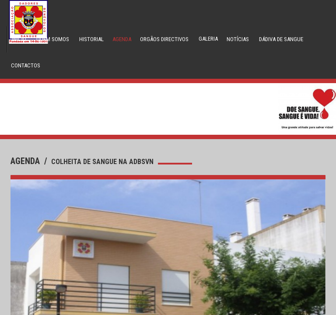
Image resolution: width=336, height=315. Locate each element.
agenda (26, 161)
